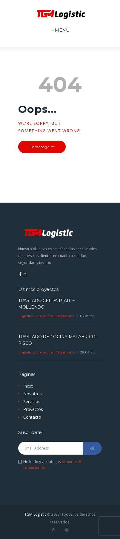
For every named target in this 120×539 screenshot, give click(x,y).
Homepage (39, 147)
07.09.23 (87, 316)
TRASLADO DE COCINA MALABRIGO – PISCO (58, 340)
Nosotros (32, 394)
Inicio (28, 386)
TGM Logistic (35, 514)
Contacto (32, 417)
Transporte (65, 316)
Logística (26, 316)
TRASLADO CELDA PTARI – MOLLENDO (46, 304)
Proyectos (45, 316)
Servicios (31, 401)
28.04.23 (87, 352)
